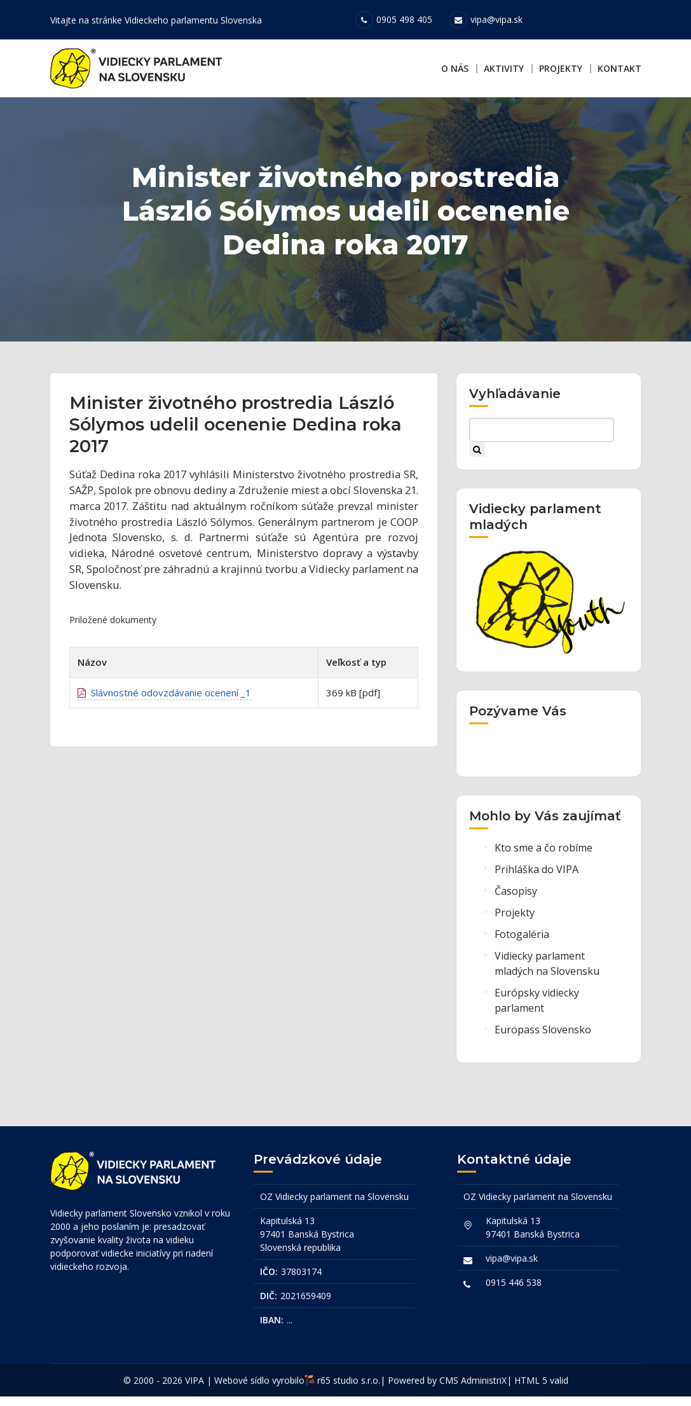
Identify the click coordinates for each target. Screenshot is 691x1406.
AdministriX (484, 1390)
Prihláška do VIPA (536, 883)
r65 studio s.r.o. (348, 1390)
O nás (455, 68)
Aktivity (504, 68)
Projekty (560, 68)
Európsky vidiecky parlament (537, 1013)
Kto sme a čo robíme (543, 861)
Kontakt (619, 68)
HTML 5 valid (541, 1390)
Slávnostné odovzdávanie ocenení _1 (164, 712)
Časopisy (516, 904)
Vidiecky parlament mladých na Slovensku (547, 976)
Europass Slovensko (543, 1043)
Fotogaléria (522, 948)
